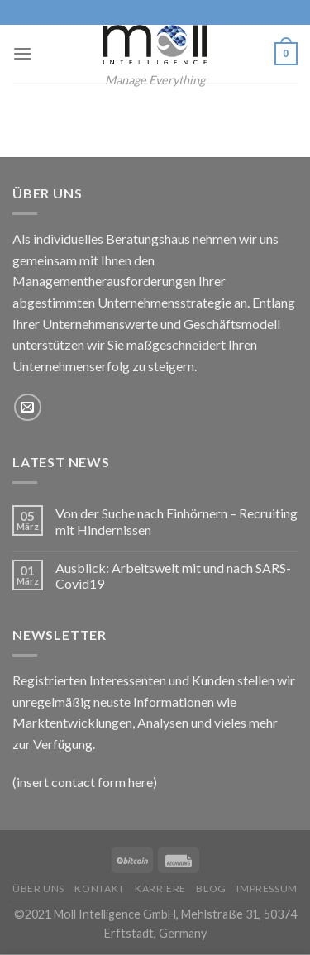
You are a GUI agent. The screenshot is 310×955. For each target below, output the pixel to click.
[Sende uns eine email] (27, 407)
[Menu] (22, 53)
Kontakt (99, 888)
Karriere (160, 888)
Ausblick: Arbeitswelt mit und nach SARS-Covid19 (173, 575)
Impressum (267, 888)
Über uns (38, 888)
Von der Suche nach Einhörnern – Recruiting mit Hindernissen (176, 521)
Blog (211, 888)
